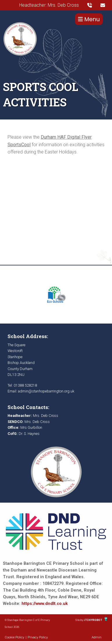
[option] (56, 294)
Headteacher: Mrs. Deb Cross (49, 5)
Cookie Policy (14, 637)
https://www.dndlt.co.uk (45, 603)
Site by (79, 620)
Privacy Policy (38, 637)
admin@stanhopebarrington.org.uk (46, 391)
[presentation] (89, 5)
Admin (97, 637)
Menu (89, 19)
